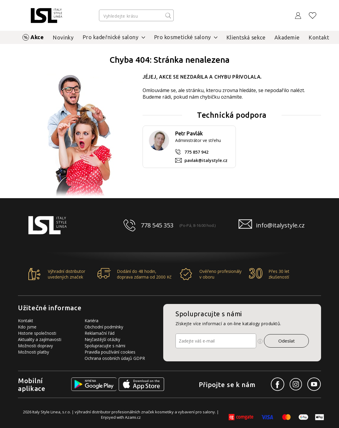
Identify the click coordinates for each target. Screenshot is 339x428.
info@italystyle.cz (280, 225)
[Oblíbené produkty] (313, 15)
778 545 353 (157, 225)
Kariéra (91, 320)
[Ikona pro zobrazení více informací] (260, 341)
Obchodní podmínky (104, 327)
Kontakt (319, 37)
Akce (37, 37)
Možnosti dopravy (35, 345)
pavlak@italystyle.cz (205, 160)
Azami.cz (133, 417)
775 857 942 (196, 152)
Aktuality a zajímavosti (39, 339)
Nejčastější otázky (102, 339)
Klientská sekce (246, 37)
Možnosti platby (33, 352)
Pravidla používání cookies (110, 352)
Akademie (287, 37)
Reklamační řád (99, 333)
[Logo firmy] (46, 15)
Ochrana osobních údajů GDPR (115, 358)
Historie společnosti (37, 333)
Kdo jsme (27, 327)
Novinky (63, 37)
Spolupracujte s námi (105, 345)
